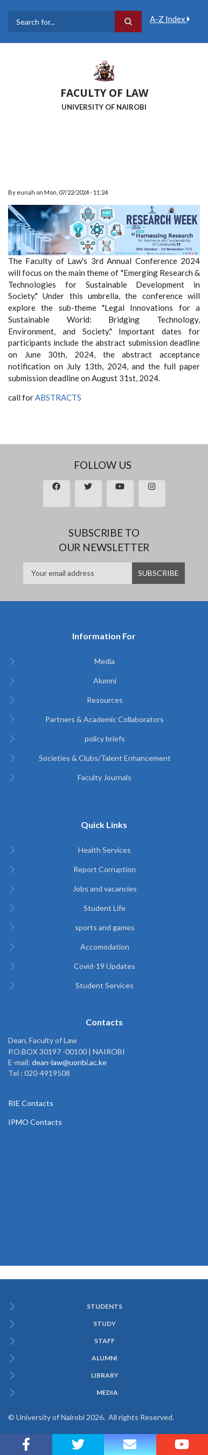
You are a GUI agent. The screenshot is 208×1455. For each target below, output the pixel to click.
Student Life (105, 907)
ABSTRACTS (58, 397)
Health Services (104, 849)
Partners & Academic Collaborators (104, 719)
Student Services (104, 985)
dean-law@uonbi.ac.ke (69, 1062)
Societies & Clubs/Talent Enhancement (105, 757)
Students (104, 1306)
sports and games (105, 927)
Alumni (104, 680)
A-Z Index (170, 19)
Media (104, 661)
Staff (104, 1341)
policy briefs (105, 738)
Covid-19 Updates (104, 966)
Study (104, 1324)
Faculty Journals (104, 777)
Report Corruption (104, 869)
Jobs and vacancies (105, 888)
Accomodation (104, 946)
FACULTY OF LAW (104, 93)
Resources (105, 699)
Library (105, 1375)
